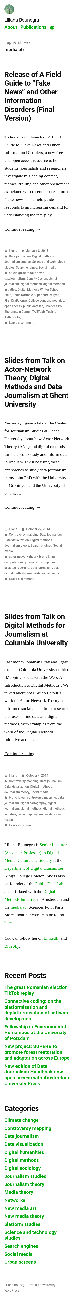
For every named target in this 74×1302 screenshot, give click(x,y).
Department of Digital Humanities (34, 868)
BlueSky (11, 946)
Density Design (36, 278)
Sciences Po (53, 306)
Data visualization (16, 540)
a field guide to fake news (26, 273)
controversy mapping (41, 797)
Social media (47, 267)
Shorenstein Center (17, 312)
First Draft (11, 300)
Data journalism (20, 256)
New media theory (24, 1216)
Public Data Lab (49, 884)
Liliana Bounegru (21, 20)
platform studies (22, 1224)
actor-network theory (23, 557)
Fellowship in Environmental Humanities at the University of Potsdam (35, 1032)
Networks (14, 1200)
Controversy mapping (23, 534)
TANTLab (38, 312)
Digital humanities (24, 1152)
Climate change (21, 1120)
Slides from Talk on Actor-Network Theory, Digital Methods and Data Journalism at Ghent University (36, 382)
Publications (33, 27)
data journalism (41, 568)
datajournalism (14, 278)
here (8, 923)
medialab (58, 300)
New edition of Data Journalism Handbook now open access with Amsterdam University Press (36, 1074)
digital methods (31, 284)
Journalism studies (17, 262)
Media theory (18, 1192)
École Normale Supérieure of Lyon (36, 295)
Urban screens (20, 1262)
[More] (52, 27)
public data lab (33, 306)
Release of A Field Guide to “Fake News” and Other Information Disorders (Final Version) (32, 96)
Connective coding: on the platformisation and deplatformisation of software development (37, 1009)
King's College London (35, 300)
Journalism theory (16, 545)
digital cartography (33, 803)
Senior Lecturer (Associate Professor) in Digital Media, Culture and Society (35, 852)
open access (13, 306)
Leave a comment (21, 323)
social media (50, 573)
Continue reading (22, 229)
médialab (19, 907)
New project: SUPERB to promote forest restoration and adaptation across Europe (36, 1052)
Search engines (26, 267)
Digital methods (43, 256)
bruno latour (47, 557)
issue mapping (28, 814)
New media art (20, 1208)
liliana (13, 251)
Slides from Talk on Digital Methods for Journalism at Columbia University (36, 629)
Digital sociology (22, 1168)
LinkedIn (52, 938)
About (10, 27)
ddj (56, 568)
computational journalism (22, 562)
